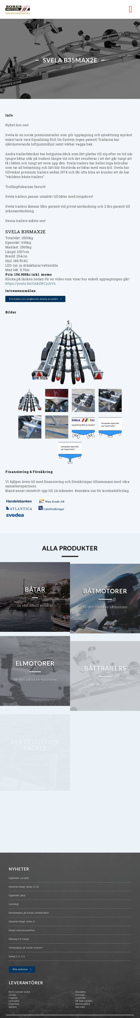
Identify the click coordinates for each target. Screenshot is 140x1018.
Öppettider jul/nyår (19, 879)
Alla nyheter (20, 970)
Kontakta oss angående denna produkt (33, 298)
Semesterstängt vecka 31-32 (24, 888)
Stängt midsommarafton (22, 932)
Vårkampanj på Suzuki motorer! (26, 949)
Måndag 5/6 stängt (19, 940)
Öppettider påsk (17, 897)
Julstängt (14, 905)
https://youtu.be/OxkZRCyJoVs (30, 283)
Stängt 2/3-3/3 (17, 958)
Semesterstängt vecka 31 (22, 923)
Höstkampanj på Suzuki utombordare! (29, 914)
